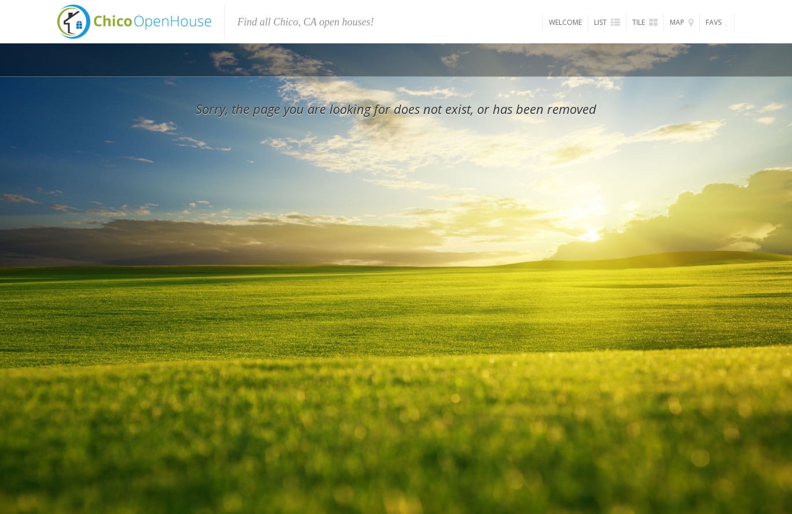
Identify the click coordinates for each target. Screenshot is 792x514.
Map (682, 22)
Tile (645, 22)
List (607, 22)
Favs (717, 22)
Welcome (565, 22)
